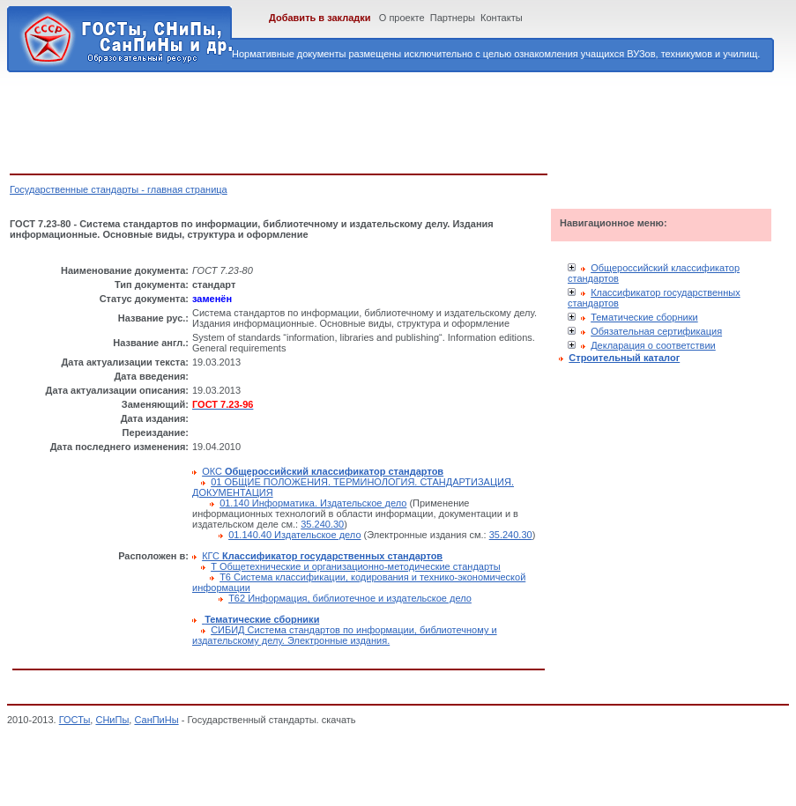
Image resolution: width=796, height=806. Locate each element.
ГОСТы (75, 719)
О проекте (402, 17)
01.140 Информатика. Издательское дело (312, 503)
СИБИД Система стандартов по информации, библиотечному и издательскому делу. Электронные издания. (344, 635)
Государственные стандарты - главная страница (118, 189)
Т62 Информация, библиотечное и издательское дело (350, 598)
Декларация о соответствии (653, 345)
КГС (322, 556)
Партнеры (452, 17)
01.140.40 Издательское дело (294, 534)
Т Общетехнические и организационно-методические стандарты (356, 566)
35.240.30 (322, 524)
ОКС (322, 471)
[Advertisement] (330, 119)
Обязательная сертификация (656, 331)
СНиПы (112, 719)
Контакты (501, 17)
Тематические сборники (644, 317)
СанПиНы (156, 719)
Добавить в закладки (320, 17)
